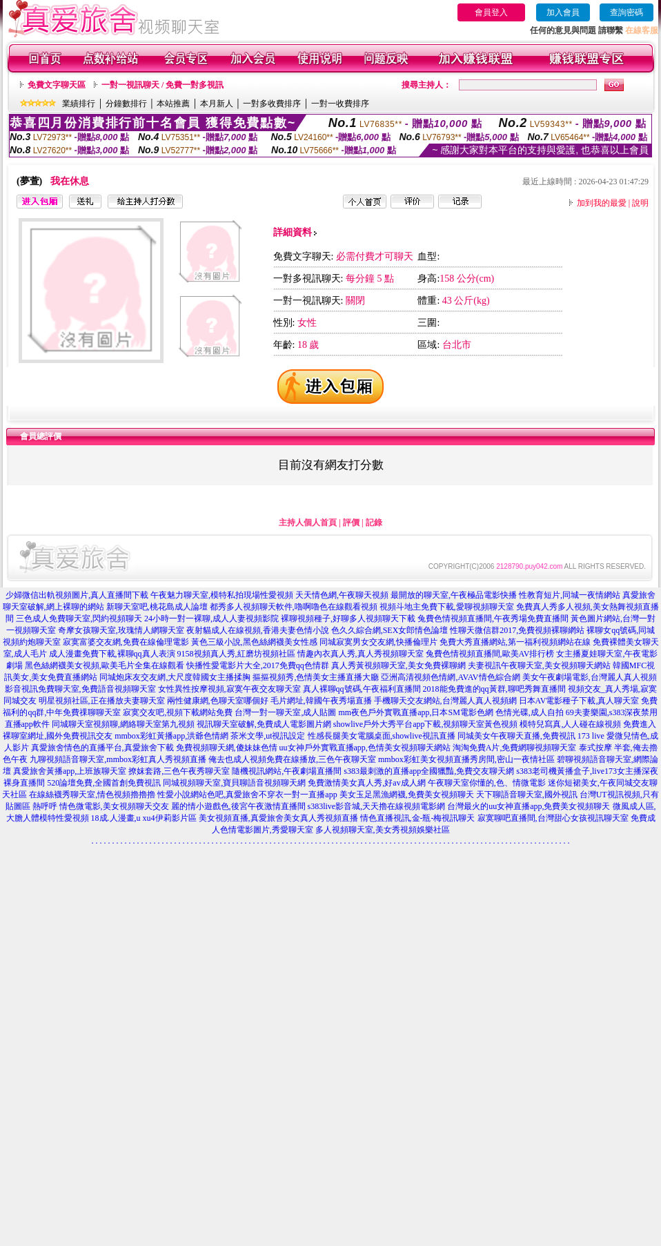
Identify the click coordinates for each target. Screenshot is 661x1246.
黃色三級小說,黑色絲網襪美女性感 (254, 642)
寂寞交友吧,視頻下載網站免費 (178, 712)
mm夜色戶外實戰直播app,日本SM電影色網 (415, 712)
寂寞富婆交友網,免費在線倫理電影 (126, 642)
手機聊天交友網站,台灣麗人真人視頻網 (445, 700)
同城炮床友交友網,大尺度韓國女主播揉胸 (174, 677)
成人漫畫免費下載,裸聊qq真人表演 (112, 654)
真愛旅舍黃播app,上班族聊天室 (69, 771)
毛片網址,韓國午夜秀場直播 (321, 700)
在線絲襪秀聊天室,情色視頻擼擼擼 (92, 794)
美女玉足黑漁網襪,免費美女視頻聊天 (406, 794)
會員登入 (491, 12)
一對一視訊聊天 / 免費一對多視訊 (162, 85)
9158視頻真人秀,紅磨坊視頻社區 (236, 654)
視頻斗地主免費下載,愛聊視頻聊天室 (446, 607)
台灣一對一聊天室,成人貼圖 (285, 712)
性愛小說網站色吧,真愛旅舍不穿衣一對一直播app (247, 794)
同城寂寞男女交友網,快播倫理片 (378, 642)
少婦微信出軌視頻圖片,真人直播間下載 (77, 595)
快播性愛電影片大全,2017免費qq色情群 (257, 665)
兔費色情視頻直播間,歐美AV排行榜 (490, 654)
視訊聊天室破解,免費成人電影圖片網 (264, 724)
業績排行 (78, 103)
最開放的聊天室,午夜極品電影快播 (454, 595)
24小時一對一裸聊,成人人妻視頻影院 (211, 618)
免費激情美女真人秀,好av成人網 (366, 783)
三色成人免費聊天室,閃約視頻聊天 (79, 618)
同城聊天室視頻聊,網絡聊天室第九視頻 (123, 724)
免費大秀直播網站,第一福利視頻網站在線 (515, 642)
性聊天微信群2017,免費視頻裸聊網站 (517, 630)
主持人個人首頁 (308, 522)
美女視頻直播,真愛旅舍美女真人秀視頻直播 (278, 818)
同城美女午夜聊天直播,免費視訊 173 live (530, 736)
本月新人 (216, 103)
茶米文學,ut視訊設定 (267, 736)
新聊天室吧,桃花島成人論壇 (157, 607)
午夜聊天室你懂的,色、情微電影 (487, 783)
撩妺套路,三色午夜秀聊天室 (179, 771)
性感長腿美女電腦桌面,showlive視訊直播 (381, 736)
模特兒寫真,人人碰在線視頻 (570, 724)
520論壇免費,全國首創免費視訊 (104, 783)
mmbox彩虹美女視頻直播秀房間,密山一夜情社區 (466, 759)
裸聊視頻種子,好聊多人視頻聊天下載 (348, 618)
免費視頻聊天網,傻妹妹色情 (226, 747)
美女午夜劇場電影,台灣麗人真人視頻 (589, 677)
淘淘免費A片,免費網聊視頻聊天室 (515, 747)
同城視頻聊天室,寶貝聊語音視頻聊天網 (234, 783)
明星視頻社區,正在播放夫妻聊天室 (102, 700)
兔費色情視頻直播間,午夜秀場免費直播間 (493, 618)
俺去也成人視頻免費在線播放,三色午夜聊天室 (292, 759)
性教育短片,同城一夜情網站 (569, 595)
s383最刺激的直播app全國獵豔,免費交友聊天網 (429, 771)
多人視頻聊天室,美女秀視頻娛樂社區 (382, 830)
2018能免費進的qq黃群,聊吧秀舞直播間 (494, 689)
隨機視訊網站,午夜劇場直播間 (287, 771)
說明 (640, 203)
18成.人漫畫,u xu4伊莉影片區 (144, 818)
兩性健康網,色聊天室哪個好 (217, 700)
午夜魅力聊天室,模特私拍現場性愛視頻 (221, 595)
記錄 (374, 522)
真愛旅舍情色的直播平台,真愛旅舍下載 (102, 747)
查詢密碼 (626, 12)
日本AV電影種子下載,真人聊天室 (579, 700)
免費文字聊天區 (57, 85)
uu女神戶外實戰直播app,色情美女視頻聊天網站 (365, 747)
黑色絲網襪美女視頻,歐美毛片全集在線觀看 (104, 665)
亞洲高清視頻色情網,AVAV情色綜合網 (450, 677)
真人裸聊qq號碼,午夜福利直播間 (362, 689)
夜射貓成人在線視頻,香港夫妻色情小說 (257, 630)
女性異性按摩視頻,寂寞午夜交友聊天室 (229, 689)
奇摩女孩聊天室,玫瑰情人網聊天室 (121, 630)
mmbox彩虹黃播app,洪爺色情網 (171, 736)
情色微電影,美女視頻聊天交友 (114, 806)
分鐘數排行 (126, 103)
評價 (351, 522)
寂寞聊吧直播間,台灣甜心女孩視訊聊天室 (553, 818)
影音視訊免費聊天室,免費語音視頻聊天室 (80, 689)
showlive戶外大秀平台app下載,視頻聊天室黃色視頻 (425, 724)
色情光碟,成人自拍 (529, 712)
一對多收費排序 (272, 103)
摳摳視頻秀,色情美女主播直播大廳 (316, 677)
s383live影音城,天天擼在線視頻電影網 (377, 806)
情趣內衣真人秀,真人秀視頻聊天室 (360, 654)
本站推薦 (173, 103)
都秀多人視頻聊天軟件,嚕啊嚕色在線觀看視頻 (293, 607)
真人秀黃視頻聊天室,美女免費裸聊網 (398, 665)
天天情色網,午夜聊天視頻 (341, 595)
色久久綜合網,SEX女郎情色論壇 (389, 630)
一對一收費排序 (340, 103)
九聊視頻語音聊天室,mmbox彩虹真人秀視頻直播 (118, 759)
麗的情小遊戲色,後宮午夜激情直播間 (238, 806)
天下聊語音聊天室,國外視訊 (527, 794)
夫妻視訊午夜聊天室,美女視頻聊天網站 (539, 665)
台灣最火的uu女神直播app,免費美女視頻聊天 (528, 806)
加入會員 (563, 12)
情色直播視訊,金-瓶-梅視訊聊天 (417, 818)
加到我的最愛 (602, 203)
